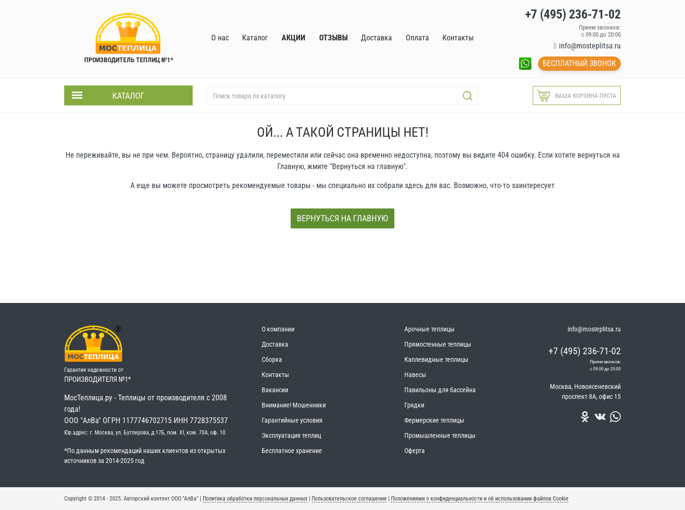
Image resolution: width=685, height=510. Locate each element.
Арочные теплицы (429, 329)
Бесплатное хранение (292, 450)
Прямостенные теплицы (437, 344)
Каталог (128, 96)
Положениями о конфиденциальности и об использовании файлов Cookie (479, 498)
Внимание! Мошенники (294, 405)
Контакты (275, 374)
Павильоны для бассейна (440, 390)
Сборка (272, 359)
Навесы (415, 374)
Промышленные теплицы (440, 435)
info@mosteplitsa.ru (590, 45)
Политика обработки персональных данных (255, 498)
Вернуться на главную (342, 218)
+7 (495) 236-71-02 (584, 351)
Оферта (414, 450)
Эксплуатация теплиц (291, 435)
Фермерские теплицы (434, 420)
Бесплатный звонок (579, 63)
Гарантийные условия (292, 420)
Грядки (414, 405)
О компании (278, 329)
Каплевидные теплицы (436, 359)
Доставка (275, 344)
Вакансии (275, 390)
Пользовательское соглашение (349, 498)
